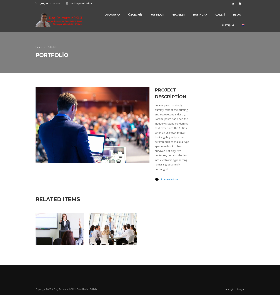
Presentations (169, 179)
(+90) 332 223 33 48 (49, 3)
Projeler (178, 14)
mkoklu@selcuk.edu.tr (81, 3)
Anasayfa (112, 14)
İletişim (228, 25)
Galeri (220, 14)
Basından (200, 14)
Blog (237, 14)
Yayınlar (157, 14)
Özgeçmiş (135, 14)
